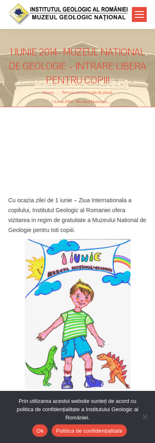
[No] (145, 417)
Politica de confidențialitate (89, 431)
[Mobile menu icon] (139, 14)
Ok (39, 431)
